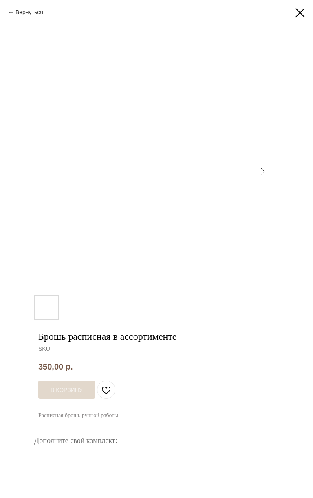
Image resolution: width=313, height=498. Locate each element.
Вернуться (29, 12)
